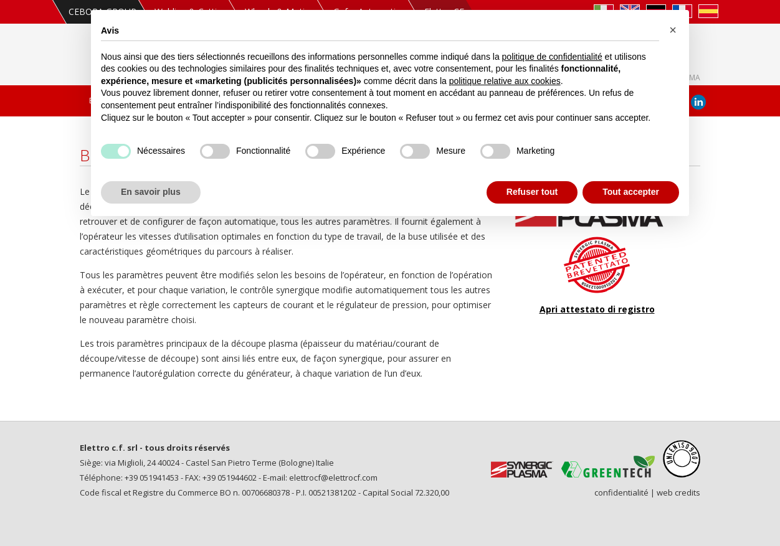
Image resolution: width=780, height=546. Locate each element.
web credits (678, 492)
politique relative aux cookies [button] (505, 81)
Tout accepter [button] (630, 192)
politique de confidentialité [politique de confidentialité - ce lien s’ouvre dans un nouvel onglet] (552, 57)
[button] (673, 30)
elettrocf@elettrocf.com (333, 477)
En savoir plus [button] (151, 192)
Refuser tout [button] (532, 192)
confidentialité (621, 492)
